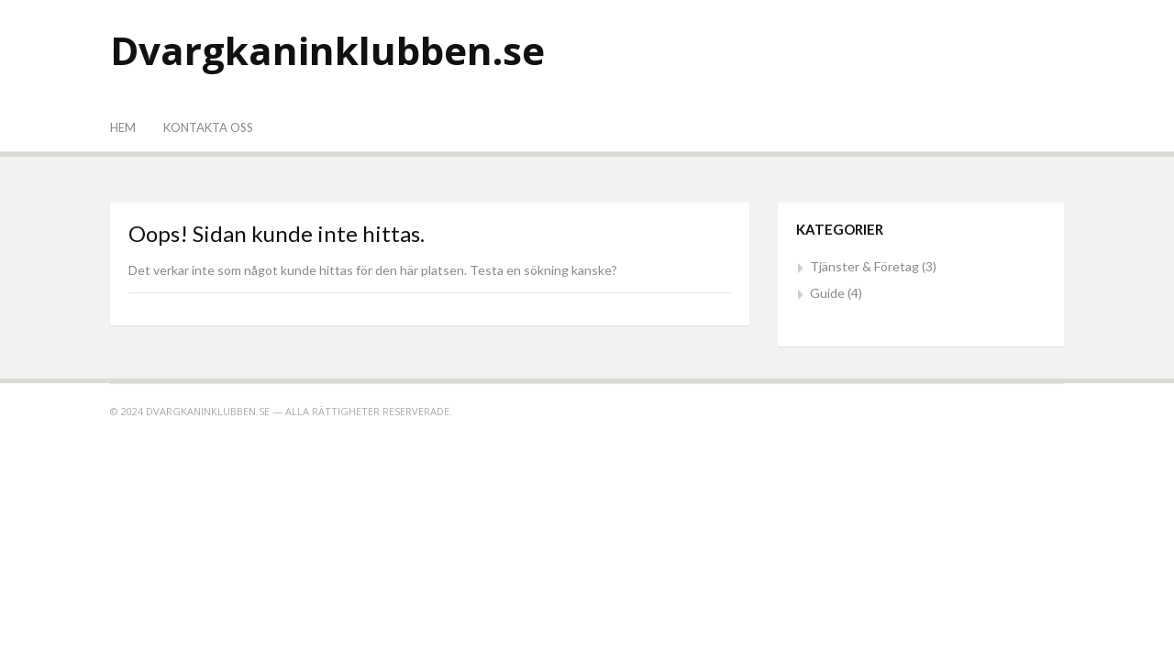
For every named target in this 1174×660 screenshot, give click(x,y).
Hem (123, 127)
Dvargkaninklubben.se (327, 50)
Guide (827, 293)
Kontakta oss (208, 127)
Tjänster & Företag (864, 266)
